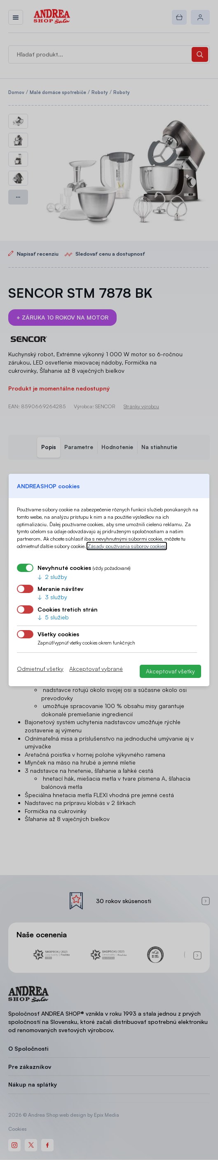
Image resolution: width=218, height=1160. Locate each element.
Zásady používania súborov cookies (126, 546)
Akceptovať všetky (170, 671)
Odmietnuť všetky (40, 669)
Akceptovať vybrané (96, 669)
